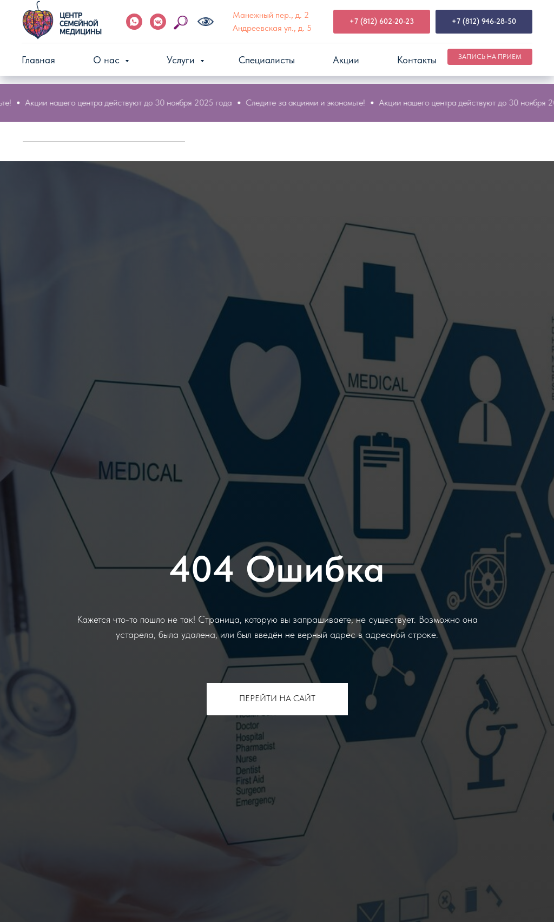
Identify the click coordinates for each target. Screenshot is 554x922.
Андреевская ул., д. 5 (272, 28)
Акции (346, 59)
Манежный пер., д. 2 (271, 15)
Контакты (417, 59)
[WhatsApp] (134, 22)
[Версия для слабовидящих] (205, 22)
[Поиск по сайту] (182, 22)
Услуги (182, 59)
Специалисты (267, 59)
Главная (38, 59)
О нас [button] (107, 59)
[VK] (158, 22)
